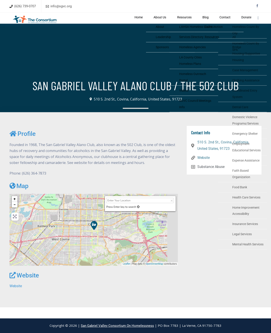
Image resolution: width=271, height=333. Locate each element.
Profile (23, 144)
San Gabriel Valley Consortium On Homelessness (117, 326)
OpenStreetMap (154, 274)
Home (147, 23)
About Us (166, 23)
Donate (238, 23)
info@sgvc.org (61, 6)
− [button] (14, 215)
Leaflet (126, 274)
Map (19, 196)
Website (24, 286)
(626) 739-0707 (25, 6)
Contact (221, 23)
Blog (204, 23)
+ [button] (14, 210)
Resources (187, 23)
